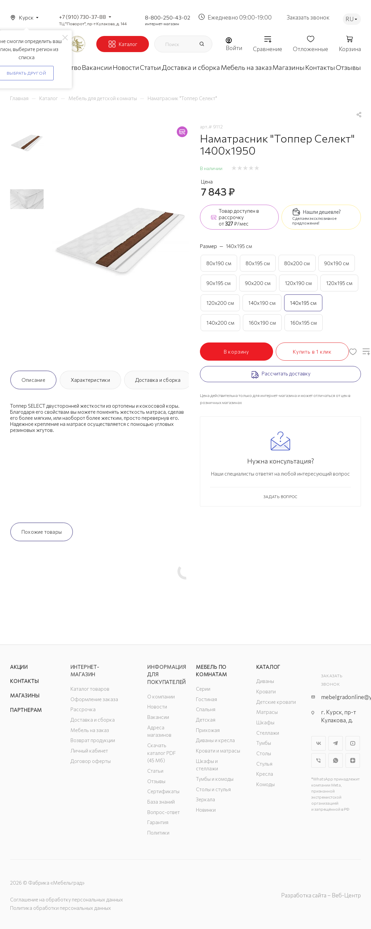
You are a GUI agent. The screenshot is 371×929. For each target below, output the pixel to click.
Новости (157, 706)
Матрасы (267, 712)
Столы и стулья (213, 789)
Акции (19, 667)
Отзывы (156, 781)
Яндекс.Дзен (353, 760)
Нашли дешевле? (322, 212)
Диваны (265, 681)
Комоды (265, 784)
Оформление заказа (94, 699)
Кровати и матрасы (218, 751)
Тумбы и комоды (214, 779)
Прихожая (208, 730)
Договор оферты (90, 761)
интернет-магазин (162, 24)
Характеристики (90, 380)
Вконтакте (318, 743)
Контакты (24, 681)
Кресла (264, 774)
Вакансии (158, 717)
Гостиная (206, 699)
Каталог (268, 667)
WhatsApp (335, 760)
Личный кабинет (89, 751)
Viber (318, 760)
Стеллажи (267, 733)
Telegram (335, 743)
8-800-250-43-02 (167, 17)
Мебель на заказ (89, 730)
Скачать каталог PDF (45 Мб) (161, 752)
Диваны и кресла (215, 740)
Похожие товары (41, 532)
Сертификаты (163, 791)
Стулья (264, 764)
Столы (263, 753)
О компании (161, 696)
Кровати (266, 691)
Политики (158, 833)
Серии (203, 689)
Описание (33, 380)
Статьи (155, 771)
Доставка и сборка (158, 380)
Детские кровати (276, 702)
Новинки (206, 810)
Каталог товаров (89, 689)
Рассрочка (83, 709)
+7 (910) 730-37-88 (82, 16)
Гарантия (157, 822)
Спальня (205, 709)
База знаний (161, 802)
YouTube (353, 743)
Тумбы (263, 743)
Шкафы (265, 722)
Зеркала (205, 799)
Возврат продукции (92, 740)
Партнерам (26, 710)
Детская (205, 720)
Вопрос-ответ (163, 812)
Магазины (24, 695)
